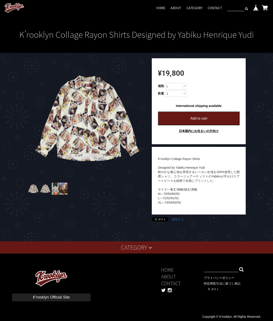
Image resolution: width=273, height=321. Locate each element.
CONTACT (215, 8)
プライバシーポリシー (219, 278)
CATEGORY (194, 8)
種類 (161, 86)
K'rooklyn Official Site (51, 297)
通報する (178, 219)
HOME (160, 8)
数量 (161, 93)
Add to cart (198, 118)
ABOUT (176, 8)
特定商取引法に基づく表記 (222, 283)
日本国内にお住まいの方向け (199, 131)
